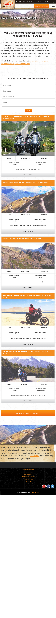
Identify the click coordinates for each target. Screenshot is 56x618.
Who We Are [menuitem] (28, 481)
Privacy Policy (35, 492)
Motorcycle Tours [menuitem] (28, 470)
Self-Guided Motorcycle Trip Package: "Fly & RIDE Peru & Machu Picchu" (27, 296)
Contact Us (34, 455)
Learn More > (28, 175)
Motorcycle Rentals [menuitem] (28, 477)
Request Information (41, 6)
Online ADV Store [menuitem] (28, 479)
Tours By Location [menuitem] (28, 472)
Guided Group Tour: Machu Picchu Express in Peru (22, 239)
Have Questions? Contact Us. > (28, 413)
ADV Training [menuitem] (28, 474)
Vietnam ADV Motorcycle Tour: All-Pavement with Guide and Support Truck (26, 118)
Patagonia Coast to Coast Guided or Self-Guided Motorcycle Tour (26, 353)
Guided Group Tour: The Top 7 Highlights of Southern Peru (25, 182)
